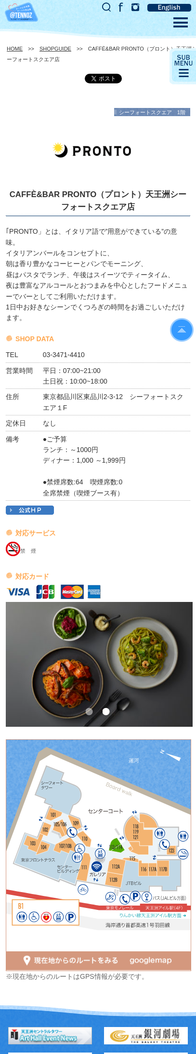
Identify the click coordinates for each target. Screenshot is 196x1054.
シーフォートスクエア (145, 112)
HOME (15, 49)
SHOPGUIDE (55, 49)
